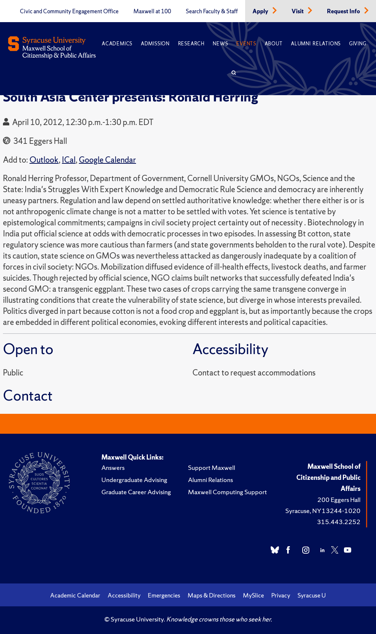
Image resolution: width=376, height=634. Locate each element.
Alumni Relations (316, 44)
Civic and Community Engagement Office (69, 11)
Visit (298, 11)
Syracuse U (311, 595)
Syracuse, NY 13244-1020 (323, 510)
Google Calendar (107, 160)
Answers (113, 467)
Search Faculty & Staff (212, 11)
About (274, 44)
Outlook (44, 160)
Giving (357, 44)
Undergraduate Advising (134, 479)
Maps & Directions (212, 595)
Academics (117, 44)
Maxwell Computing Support (227, 492)
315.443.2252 (339, 521)
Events (246, 44)
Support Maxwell (211, 467)
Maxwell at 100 (152, 11)
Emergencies (164, 595)
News (220, 44)
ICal (69, 160)
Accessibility (124, 595)
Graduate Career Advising (136, 492)
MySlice (253, 595)
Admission (155, 44)
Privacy (280, 595)
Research (191, 44)
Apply (261, 11)
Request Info (344, 11)
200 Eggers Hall (339, 499)
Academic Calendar (75, 595)
